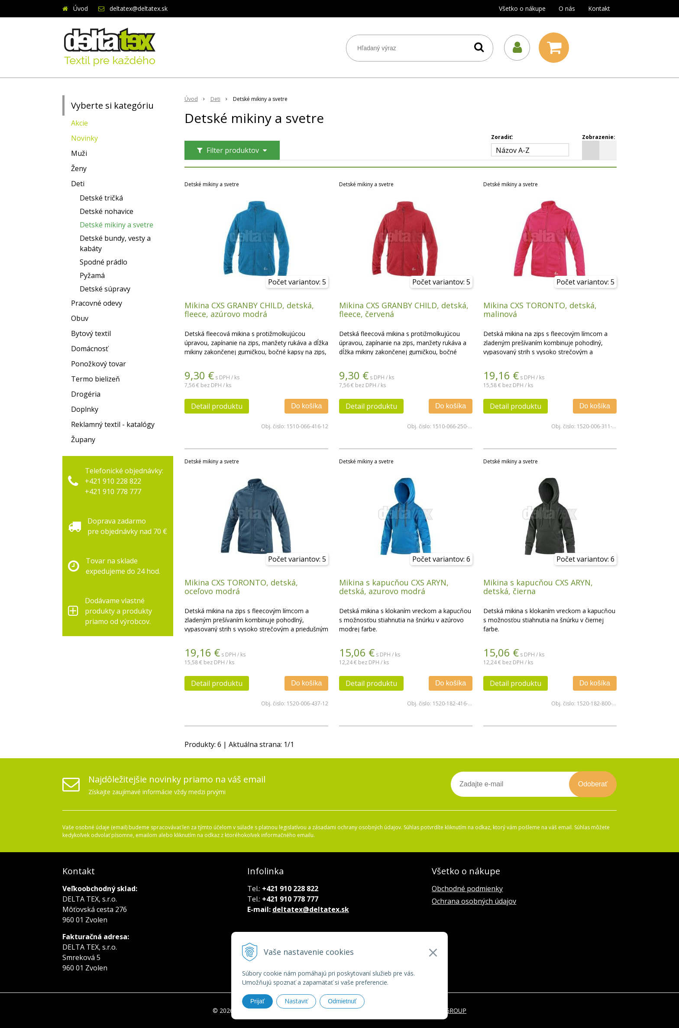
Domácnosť (89, 348)
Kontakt (599, 8)
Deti (77, 183)
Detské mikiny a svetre (116, 225)
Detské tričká (101, 198)
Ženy (79, 168)
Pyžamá (92, 275)
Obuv (79, 318)
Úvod (80, 8)
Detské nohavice (106, 211)
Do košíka (306, 406)
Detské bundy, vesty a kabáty (115, 243)
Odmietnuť (342, 1001)
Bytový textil (91, 333)
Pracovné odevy (96, 303)
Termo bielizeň (95, 379)
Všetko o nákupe (522, 8)
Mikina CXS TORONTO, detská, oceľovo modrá (241, 586)
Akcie (79, 123)
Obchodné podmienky (467, 888)
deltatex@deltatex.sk (139, 8)
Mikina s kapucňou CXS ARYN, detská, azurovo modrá (394, 586)
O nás (567, 8)
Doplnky (84, 409)
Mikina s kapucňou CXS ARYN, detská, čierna (538, 586)
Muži (79, 153)
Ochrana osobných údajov (474, 901)
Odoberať (593, 784)
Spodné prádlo (103, 262)
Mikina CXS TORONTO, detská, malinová (540, 309)
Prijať (257, 1001)
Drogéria (85, 394)
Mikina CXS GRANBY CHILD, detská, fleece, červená (404, 309)
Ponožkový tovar (98, 364)
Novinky (84, 138)
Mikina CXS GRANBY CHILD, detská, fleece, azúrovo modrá (249, 309)
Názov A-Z (513, 150)
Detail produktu (216, 406)
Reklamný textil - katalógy (113, 424)
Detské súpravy (105, 289)
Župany (83, 439)
